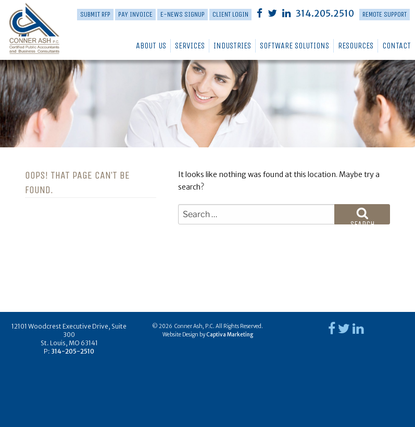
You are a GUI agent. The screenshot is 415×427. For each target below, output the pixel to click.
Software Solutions (294, 46)
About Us (151, 46)
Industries (232, 46)
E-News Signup (182, 14)
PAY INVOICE (135, 14)
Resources (355, 46)
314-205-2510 (72, 351)
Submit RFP (95, 14)
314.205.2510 (325, 13)
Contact (396, 46)
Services (190, 46)
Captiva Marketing (229, 334)
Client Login (230, 14)
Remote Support (384, 14)
